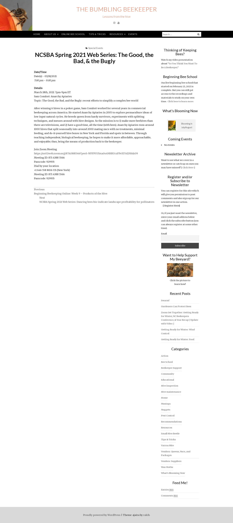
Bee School (167, 362)
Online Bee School (73, 34)
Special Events (95, 47)
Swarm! (165, 300)
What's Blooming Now (173, 473)
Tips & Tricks (97, 34)
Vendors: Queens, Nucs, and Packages (175, 453)
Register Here (171, 205)
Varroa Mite (167, 445)
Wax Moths (167, 467)
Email (164, 233)
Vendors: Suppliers (171, 461)
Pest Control (167, 415)
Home (36, 34)
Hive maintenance (171, 392)
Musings (166, 403)
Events (132, 34)
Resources (116, 34)
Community (167, 374)
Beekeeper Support (171, 368)
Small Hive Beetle (170, 433)
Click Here (187, 167)
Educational (167, 379)
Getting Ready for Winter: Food (177, 339)
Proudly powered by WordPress (102, 514)
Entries (167, 489)
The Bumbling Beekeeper (116, 9)
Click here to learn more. (181, 101)
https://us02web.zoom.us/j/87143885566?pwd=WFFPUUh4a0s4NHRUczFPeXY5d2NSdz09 (86, 153)
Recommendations (171, 421)
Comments (169, 495)
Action (164, 356)
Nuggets (165, 409)
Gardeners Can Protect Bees (176, 306)
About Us (50, 34)
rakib (146, 514)
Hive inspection (169, 385)
